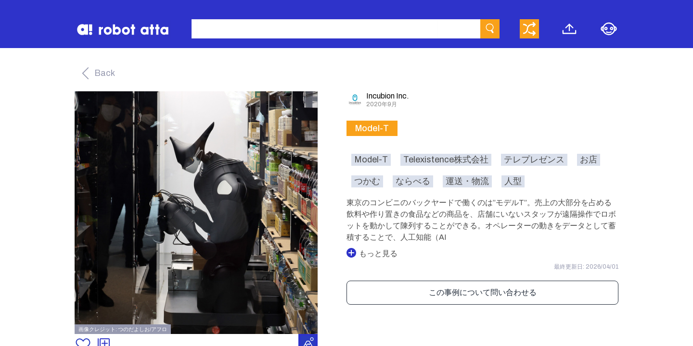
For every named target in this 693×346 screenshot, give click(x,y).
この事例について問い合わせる (483, 292)
